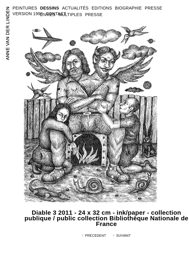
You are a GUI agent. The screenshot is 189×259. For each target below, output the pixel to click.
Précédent (95, 235)
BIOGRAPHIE (128, 8)
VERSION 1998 (28, 13)
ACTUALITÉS (75, 8)
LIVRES (48, 14)
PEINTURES (25, 8)
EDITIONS (102, 8)
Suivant (123, 235)
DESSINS (49, 8)
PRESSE (94, 14)
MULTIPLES (70, 14)
